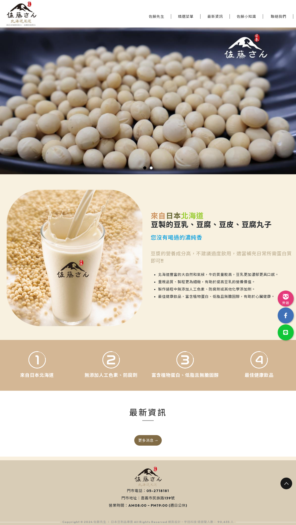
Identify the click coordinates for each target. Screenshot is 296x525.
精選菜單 (186, 16)
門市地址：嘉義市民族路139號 (148, 498)
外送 (286, 298)
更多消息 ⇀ (148, 440)
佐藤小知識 (246, 16)
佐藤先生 (156, 16)
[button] (145, 168)
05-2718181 (157, 490)
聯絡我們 (278, 16)
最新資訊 (215, 16)
